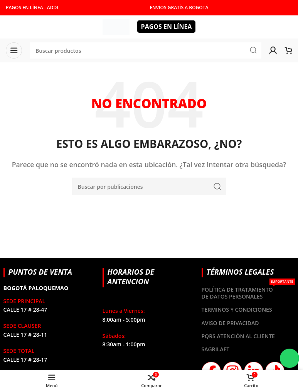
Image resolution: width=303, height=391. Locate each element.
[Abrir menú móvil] (14, 50)
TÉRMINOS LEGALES (240, 272)
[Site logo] (116, 26)
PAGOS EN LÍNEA (166, 26)
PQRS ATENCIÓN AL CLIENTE (238, 336)
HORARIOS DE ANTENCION (131, 277)
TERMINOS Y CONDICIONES (237, 309)
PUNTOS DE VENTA (40, 272)
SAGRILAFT (216, 349)
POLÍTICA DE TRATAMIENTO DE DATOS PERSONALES (248, 291)
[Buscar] (149, 186)
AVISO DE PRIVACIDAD (230, 323)
